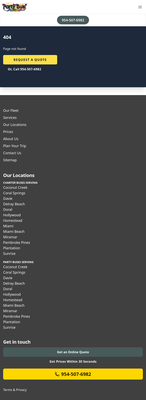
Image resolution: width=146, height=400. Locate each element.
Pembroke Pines (16, 242)
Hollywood (12, 215)
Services (10, 117)
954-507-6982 (73, 20)
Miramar (10, 237)
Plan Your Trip (14, 145)
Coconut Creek (15, 187)
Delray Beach (14, 204)
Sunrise (9, 253)
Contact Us (12, 152)
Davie (7, 198)
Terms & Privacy (15, 390)
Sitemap (10, 160)
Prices (8, 131)
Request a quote (30, 60)
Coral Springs (14, 193)
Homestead (12, 220)
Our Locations (14, 124)
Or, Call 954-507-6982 (24, 69)
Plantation (11, 248)
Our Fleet (10, 110)
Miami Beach (14, 231)
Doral (7, 209)
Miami (8, 226)
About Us (10, 138)
